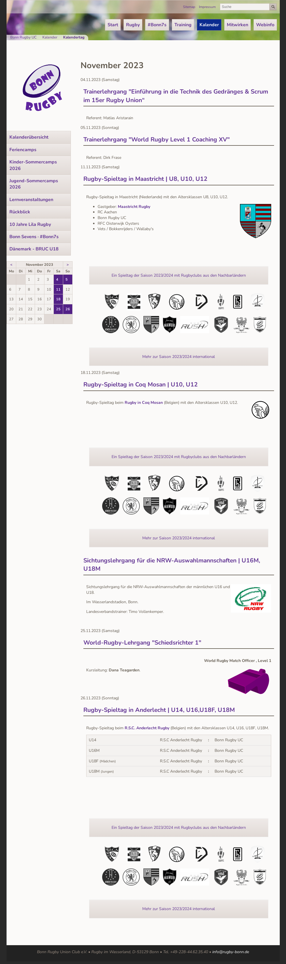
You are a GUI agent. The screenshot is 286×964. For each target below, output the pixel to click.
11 (58, 289)
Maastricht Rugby (134, 206)
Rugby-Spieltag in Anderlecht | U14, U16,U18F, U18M (159, 710)
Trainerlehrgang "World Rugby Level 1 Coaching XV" (156, 139)
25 (58, 309)
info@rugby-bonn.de (230, 952)
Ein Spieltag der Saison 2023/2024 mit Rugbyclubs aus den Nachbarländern (179, 275)
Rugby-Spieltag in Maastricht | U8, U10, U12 (145, 179)
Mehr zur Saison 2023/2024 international (178, 356)
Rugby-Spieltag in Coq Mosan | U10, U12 (140, 384)
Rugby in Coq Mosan (144, 402)
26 (67, 309)
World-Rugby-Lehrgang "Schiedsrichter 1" (142, 643)
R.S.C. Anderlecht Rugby (147, 728)
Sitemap (189, 7)
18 (58, 299)
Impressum (207, 7)
